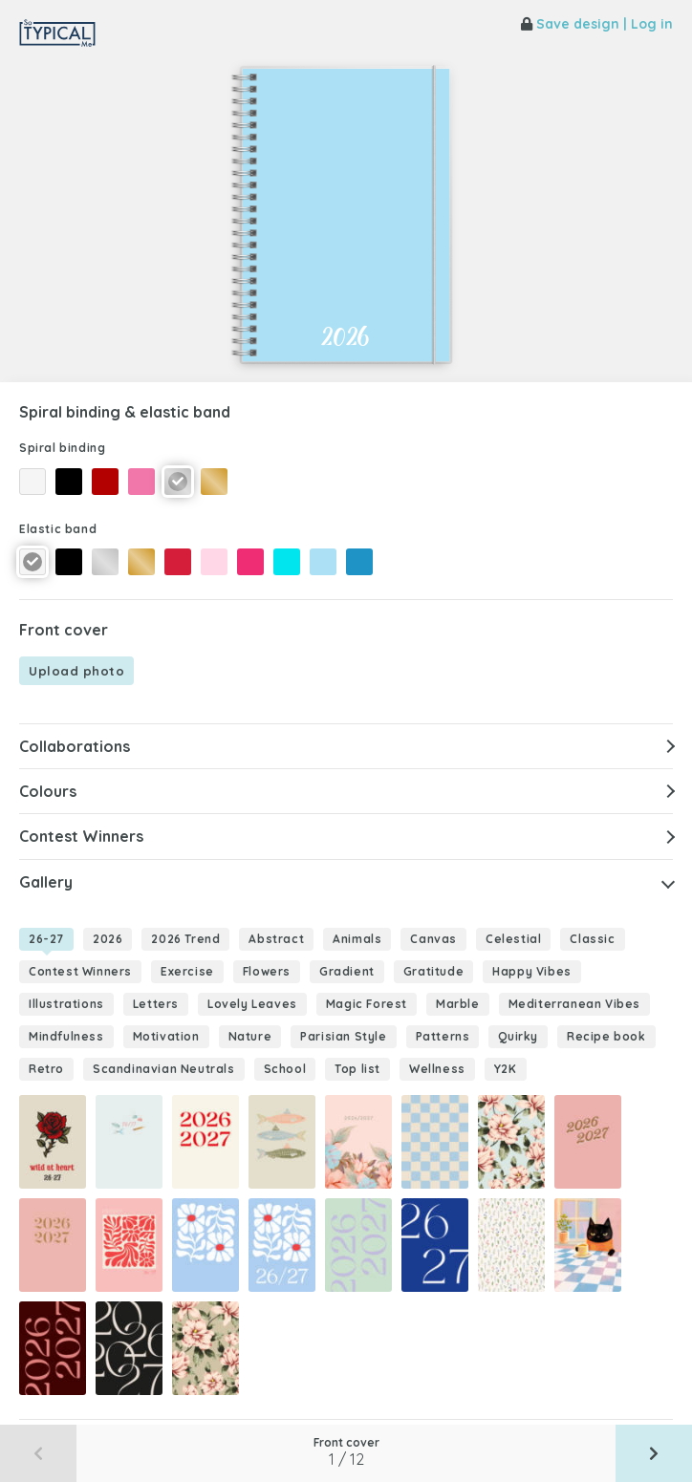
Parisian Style (343, 1036)
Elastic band (58, 529)
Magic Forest (366, 1004)
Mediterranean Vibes (574, 1004)
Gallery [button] (46, 881)
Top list (357, 1069)
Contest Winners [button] (81, 836)
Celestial (513, 939)
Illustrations (66, 1004)
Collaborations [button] (74, 746)
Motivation (166, 1036)
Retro (46, 1069)
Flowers (267, 971)
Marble (458, 1004)
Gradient (347, 971)
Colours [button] (47, 791)
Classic (592, 939)
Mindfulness (66, 1036)
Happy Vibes (532, 971)
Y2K (505, 1069)
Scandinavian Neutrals (164, 1069)
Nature (250, 1036)
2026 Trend (185, 939)
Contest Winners (80, 971)
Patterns (443, 1036)
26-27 (46, 939)
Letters (156, 1004)
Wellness (437, 1069)
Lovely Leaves (252, 1004)
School (285, 1069)
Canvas (433, 939)
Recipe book (606, 1036)
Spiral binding (62, 447)
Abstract (276, 939)
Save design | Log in (597, 23)
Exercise (187, 971)
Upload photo (76, 670)
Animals (357, 939)
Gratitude (433, 971)
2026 (107, 939)
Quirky (518, 1036)
